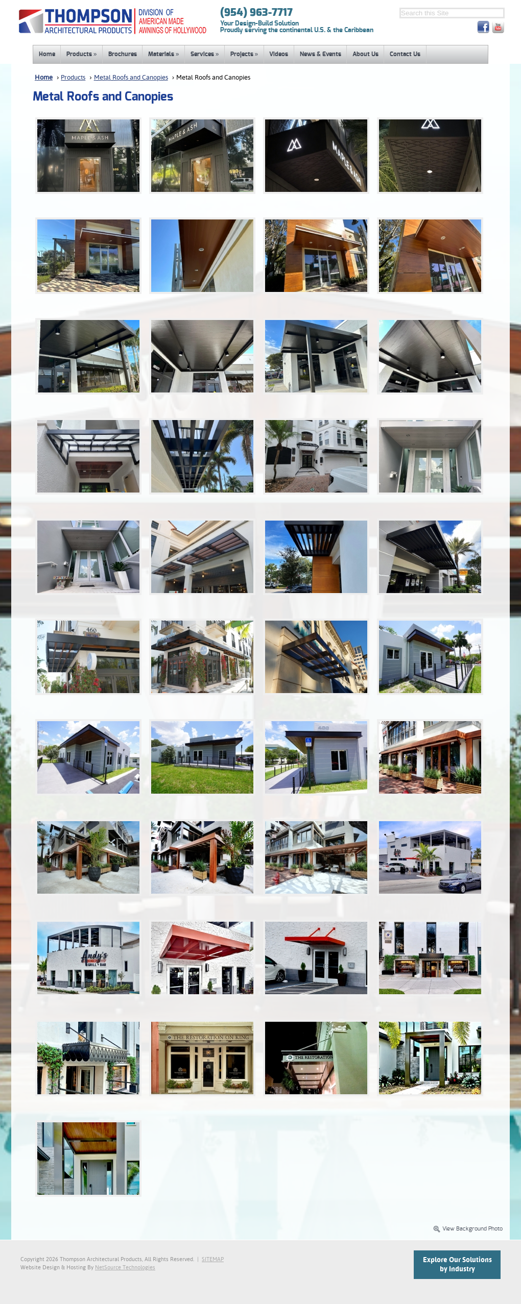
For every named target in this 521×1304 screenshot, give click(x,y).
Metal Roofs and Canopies (131, 78)
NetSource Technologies (125, 1268)
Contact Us (405, 54)
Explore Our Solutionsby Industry (457, 1265)
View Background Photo (468, 1229)
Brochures (122, 54)
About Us (365, 54)
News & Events (320, 54)
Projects (244, 54)
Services (205, 54)
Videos (278, 54)
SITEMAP (213, 1260)
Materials (163, 54)
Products (81, 54)
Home (47, 54)
